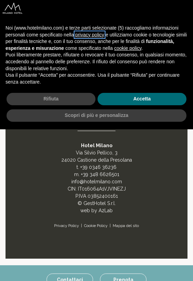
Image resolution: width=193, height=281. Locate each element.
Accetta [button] (142, 98)
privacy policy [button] (89, 34)
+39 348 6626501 (100, 174)
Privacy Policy (66, 226)
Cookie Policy (96, 226)
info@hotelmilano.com (96, 181)
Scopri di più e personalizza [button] (96, 115)
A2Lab (106, 210)
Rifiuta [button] (51, 98)
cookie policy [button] (127, 48)
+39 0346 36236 (98, 167)
